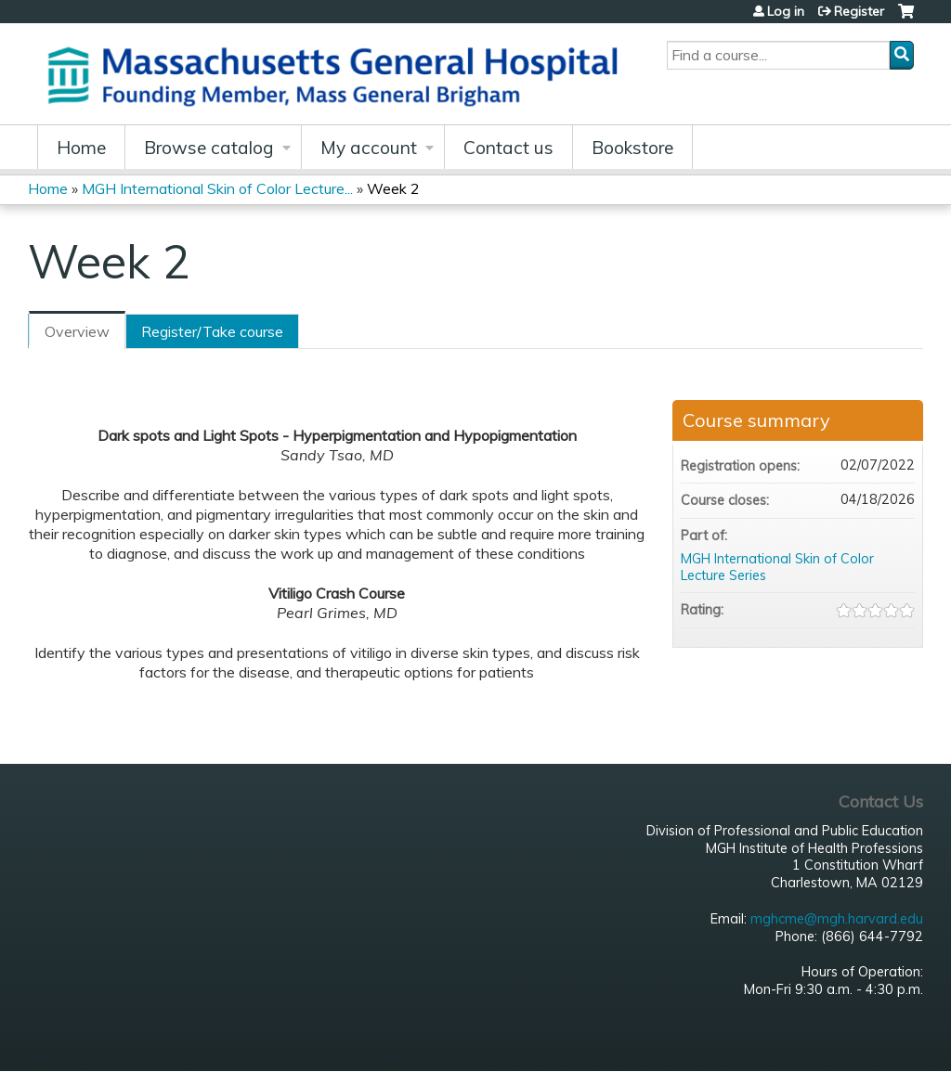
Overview (77, 331)
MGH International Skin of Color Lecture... (217, 188)
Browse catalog (209, 147)
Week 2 (393, 188)
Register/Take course (212, 331)
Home (81, 147)
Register (859, 11)
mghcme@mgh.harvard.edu (836, 919)
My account (368, 147)
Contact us (508, 147)
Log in (785, 11)
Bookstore (632, 147)
